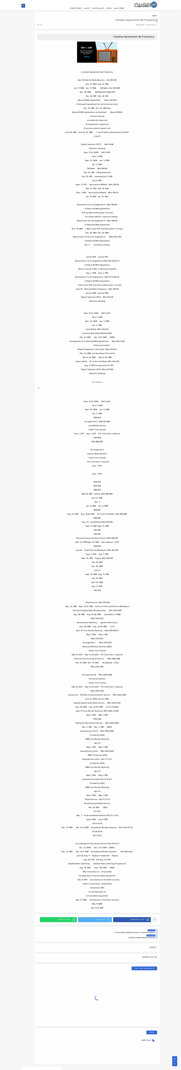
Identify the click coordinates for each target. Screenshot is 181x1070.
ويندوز (32, 101)
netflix (50, 113)
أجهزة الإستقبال (76, 8)
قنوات (154, 18)
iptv (32, 107)
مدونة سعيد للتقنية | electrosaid (130, 1066)
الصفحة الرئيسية (120, 2)
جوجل (32, 83)
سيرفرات (32, 89)
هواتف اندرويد (119, 8)
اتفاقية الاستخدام (107, 2)
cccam (50, 107)
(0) (68, 27)
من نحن (90, 2)
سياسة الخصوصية (80, 2)
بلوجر (50, 83)
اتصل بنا (97, 2)
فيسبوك (51, 95)
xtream (32, 113)
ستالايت (109, 8)
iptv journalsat (42, 149)
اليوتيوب (32, 76)
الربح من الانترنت (98, 8)
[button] (136, 920)
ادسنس (87, 8)
